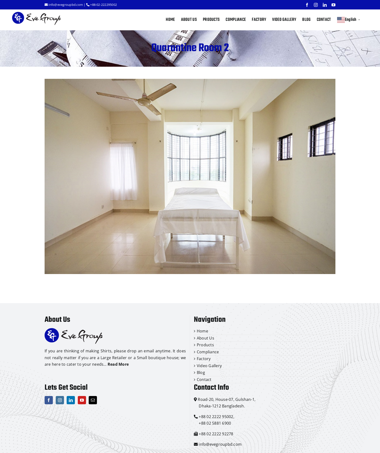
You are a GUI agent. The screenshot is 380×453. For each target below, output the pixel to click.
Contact (204, 379)
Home (202, 331)
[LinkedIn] (71, 400)
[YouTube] (82, 400)
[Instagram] (60, 400)
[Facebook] (49, 400)
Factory (204, 358)
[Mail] (93, 400)
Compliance (208, 352)
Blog (201, 372)
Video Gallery (209, 365)
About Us (205, 338)
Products (205, 345)
